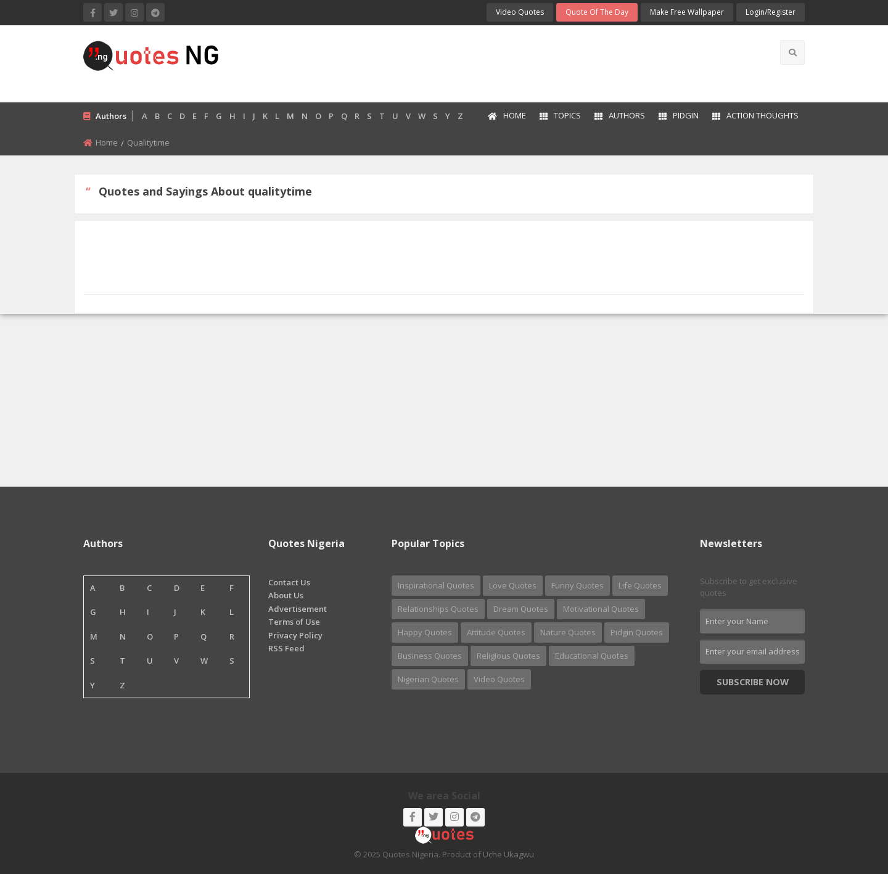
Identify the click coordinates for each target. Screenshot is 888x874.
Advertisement (297, 608)
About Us (285, 595)
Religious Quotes (508, 655)
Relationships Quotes (438, 608)
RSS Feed (286, 648)
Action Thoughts (755, 115)
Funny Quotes (577, 585)
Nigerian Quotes (428, 679)
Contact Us (289, 582)
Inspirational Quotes (436, 585)
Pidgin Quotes (636, 632)
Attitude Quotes (496, 632)
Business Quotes (430, 655)
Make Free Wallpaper (687, 12)
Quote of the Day (596, 12)
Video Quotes (520, 12)
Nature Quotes (568, 632)
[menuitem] (506, 116)
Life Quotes (640, 585)
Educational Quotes (591, 655)
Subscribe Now (753, 682)
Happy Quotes (425, 632)
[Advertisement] (492, 62)
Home (507, 115)
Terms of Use (294, 621)
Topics (560, 115)
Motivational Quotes (601, 608)
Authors (619, 115)
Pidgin (679, 115)
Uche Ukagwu (508, 854)
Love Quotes (512, 585)
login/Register (771, 12)
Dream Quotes (520, 608)
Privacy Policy (295, 635)
